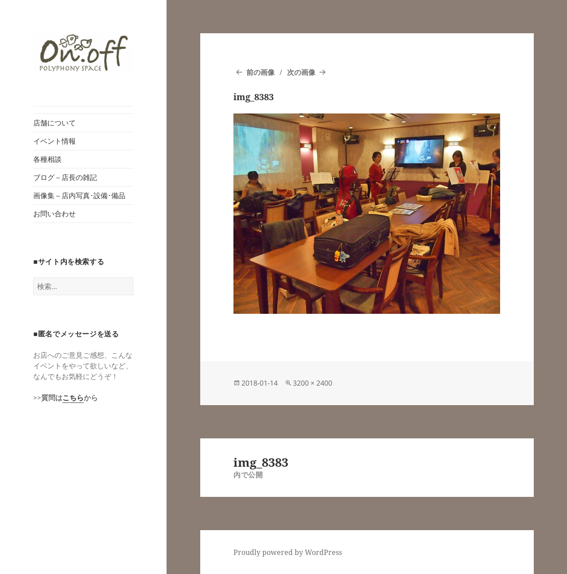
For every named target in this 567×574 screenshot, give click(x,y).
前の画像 (260, 72)
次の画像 (301, 72)
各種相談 (47, 159)
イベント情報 (54, 141)
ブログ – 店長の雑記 (65, 177)
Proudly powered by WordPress (287, 552)
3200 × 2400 (312, 383)
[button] (83, 52)
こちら (73, 397)
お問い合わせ (54, 214)
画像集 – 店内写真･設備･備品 (79, 195)
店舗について (54, 123)
